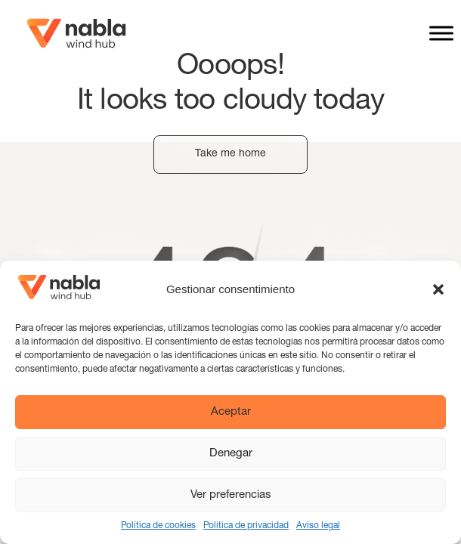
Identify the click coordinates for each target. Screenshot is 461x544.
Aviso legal (318, 525)
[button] (438, 289)
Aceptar (231, 412)
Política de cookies (158, 525)
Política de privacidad (246, 525)
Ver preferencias (230, 495)
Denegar (230, 453)
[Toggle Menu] (441, 33)
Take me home (230, 154)
